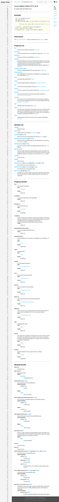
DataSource (17, 55)
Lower (15, 155)
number (36, 163)
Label (15, 77)
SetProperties (17, 170)
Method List (55, 19)
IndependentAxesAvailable (20, 68)
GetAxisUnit (17, 134)
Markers (16, 88)
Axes (15, 48)
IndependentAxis (18, 72)
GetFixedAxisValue (18, 143)
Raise (15, 159)
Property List (55, 16)
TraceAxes (36, 49)
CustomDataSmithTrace (21, 39)
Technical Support (42, 499)
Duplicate (16, 131)
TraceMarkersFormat (44, 90)
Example (55, 11)
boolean (19, 118)
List (43, 53)
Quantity (16, 92)
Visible (15, 115)
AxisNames (16, 51)
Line (15, 84)
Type (15, 103)
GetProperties (17, 149)
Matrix (36, 113)
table (44, 153)
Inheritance (56, 13)
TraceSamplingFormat (22, 102)
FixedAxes (16, 59)
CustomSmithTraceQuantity (23, 95)
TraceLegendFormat (40, 82)
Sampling (16, 97)
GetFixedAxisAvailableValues (20, 138)
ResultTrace (42, 39)
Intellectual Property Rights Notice (31, 499)
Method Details (55, 25)
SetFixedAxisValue (18, 163)
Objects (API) (17, 2)
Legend (16, 81)
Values (15, 107)
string (47, 53)
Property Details (55, 22)
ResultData (36, 57)
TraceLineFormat (41, 86)
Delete (15, 127)
